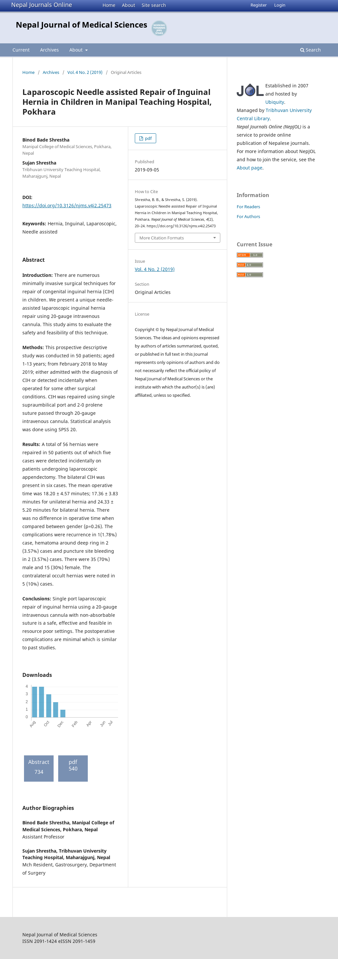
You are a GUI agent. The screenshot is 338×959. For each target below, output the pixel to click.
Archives (49, 50)
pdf (148, 138)
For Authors (248, 216)
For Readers (248, 207)
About (128, 5)
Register (259, 5)
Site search (154, 5)
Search (310, 50)
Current (21, 50)
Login (279, 5)
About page (249, 168)
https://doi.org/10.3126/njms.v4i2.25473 (66, 205)
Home (109, 5)
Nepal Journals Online (41, 5)
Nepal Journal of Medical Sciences (81, 24)
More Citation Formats (161, 238)
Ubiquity (274, 102)
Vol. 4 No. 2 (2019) (85, 72)
